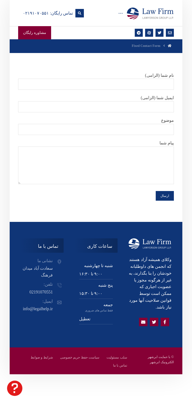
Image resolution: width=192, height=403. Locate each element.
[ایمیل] (170, 33)
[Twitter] (154, 322)
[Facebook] (165, 322)
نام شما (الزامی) (96, 81)
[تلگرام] (139, 33)
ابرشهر (155, 362)
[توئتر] (159, 33)
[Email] (143, 322)
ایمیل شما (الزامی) (96, 103)
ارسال (164, 196)
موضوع (96, 126)
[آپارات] (149, 33)
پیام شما (96, 163)
